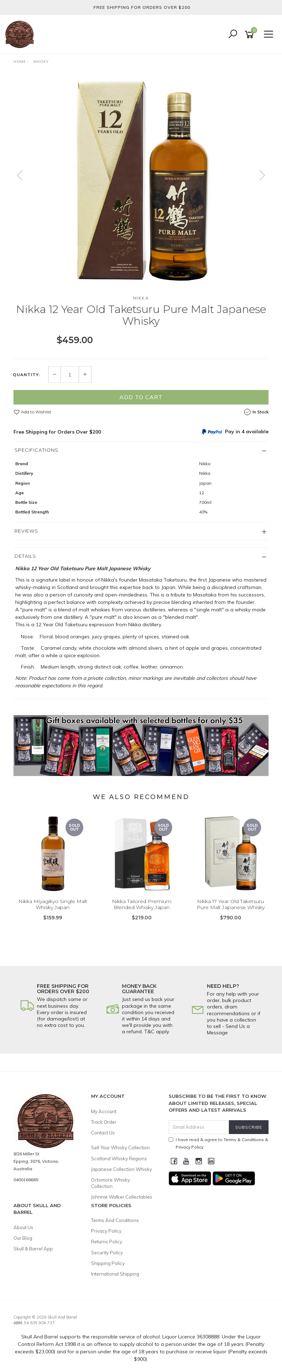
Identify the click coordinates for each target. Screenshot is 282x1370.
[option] (141, 182)
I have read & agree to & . (218, 1143)
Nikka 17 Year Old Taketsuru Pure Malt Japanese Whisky (231, 904)
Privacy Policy (106, 1231)
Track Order (104, 1122)
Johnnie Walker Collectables (121, 1197)
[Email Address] (199, 1127)
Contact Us (103, 1132)
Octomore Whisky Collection (110, 1183)
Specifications (36, 450)
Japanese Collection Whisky (121, 1169)
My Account (104, 1111)
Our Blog (22, 1238)
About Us (23, 1227)
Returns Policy (106, 1241)
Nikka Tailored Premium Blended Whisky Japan (141, 904)
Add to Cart (141, 397)
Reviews (26, 531)
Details (25, 556)
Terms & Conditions (244, 1139)
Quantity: (26, 375)
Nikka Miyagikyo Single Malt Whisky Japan (52, 904)
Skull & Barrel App (33, 1248)
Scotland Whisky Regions (119, 1158)
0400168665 (25, 1179)
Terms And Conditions (115, 1220)
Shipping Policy (108, 1263)
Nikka (141, 298)
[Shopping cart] (250, 34)
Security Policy (107, 1252)
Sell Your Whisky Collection (120, 1147)
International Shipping (115, 1274)
